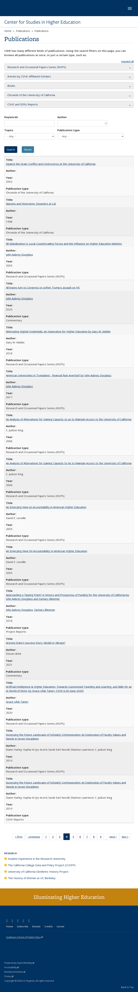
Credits (48, 926)
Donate (36, 926)
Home (8, 31)
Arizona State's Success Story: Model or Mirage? (35, 642)
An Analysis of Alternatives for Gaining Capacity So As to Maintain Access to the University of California (69, 463)
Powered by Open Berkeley (19, 962)
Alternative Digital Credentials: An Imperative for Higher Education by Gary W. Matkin (58, 331)
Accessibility (11, 967)
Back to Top (127, 987)
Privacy (9, 976)
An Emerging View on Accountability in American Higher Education (46, 507)
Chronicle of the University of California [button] (31, 95)
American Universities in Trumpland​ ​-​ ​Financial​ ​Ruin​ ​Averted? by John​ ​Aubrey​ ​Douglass (58, 375)
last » (126, 837)
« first (20, 837)
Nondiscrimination (14, 971)
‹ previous (35, 837)
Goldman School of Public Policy (24, 937)
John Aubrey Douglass (19, 254)
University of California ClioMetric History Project (38, 871)
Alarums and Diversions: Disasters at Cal (31, 203)
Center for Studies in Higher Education (42, 22)
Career (61, 926)
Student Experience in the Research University (36, 858)
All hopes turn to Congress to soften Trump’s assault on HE (43, 287)
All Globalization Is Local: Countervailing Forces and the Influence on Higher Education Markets (64, 243)
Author (62, 117)
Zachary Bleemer (44, 610)
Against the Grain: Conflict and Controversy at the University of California (50, 164)
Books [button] (11, 85)
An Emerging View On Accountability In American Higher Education (46, 551)
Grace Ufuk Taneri (17, 701)
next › (114, 837)
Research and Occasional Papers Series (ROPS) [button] (36, 67)
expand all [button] (127, 61)
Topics (8, 130)
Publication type (68, 130)
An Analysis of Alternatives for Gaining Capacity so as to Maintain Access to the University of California (68, 419)
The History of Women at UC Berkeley (32, 878)
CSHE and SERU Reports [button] (22, 104)
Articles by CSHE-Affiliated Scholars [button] (29, 76)
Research (10, 853)
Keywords (11, 117)
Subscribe (22, 926)
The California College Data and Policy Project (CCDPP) (41, 865)
